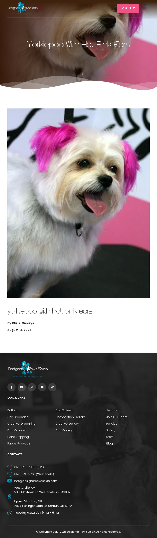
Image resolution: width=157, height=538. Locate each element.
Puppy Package (18, 443)
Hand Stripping (18, 437)
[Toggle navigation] (146, 8)
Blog (109, 443)
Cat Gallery (63, 410)
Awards (111, 410)
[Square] (42, 387)
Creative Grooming (21, 424)
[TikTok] (52, 387)
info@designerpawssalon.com (35, 481)
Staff (109, 437)
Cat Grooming (18, 417)
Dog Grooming (18, 430)
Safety (110, 430)
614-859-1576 (24, 474)
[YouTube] (22, 387)
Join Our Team (117, 417)
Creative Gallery (67, 424)
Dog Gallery (64, 430)
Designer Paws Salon (81, 532)
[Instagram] (32, 387)
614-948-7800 (24, 467)
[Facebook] (11, 387)
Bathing (13, 410)
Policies (111, 424)
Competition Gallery (70, 417)
